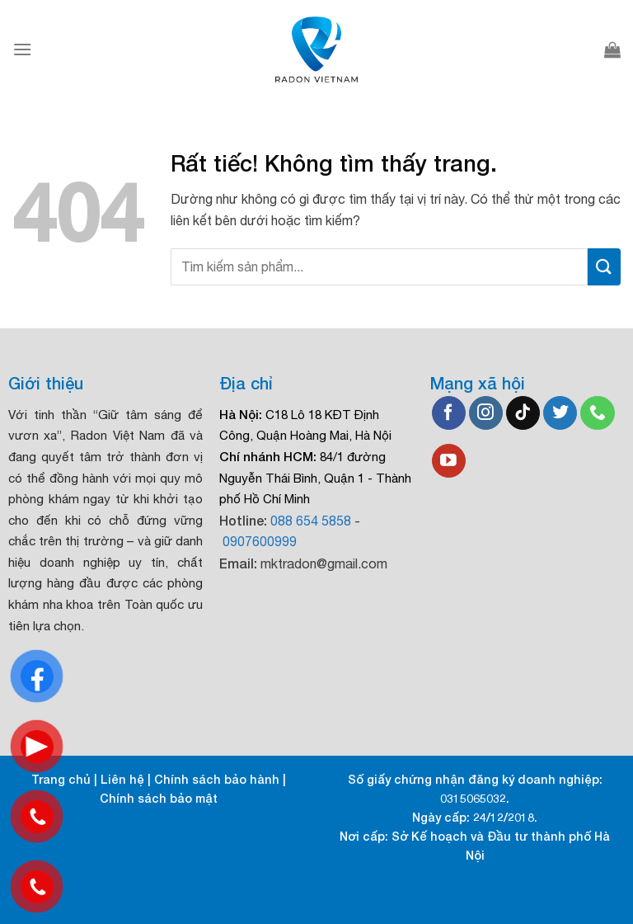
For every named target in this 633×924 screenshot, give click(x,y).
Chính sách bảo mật (159, 798)
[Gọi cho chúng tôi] (597, 413)
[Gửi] (604, 266)
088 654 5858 (310, 520)
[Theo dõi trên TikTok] (523, 413)
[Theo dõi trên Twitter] (560, 413)
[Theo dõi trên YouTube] (449, 461)
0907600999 (260, 541)
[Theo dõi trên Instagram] (486, 413)
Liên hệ (122, 779)
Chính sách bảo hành (216, 779)
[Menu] (22, 49)
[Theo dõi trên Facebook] (449, 413)
